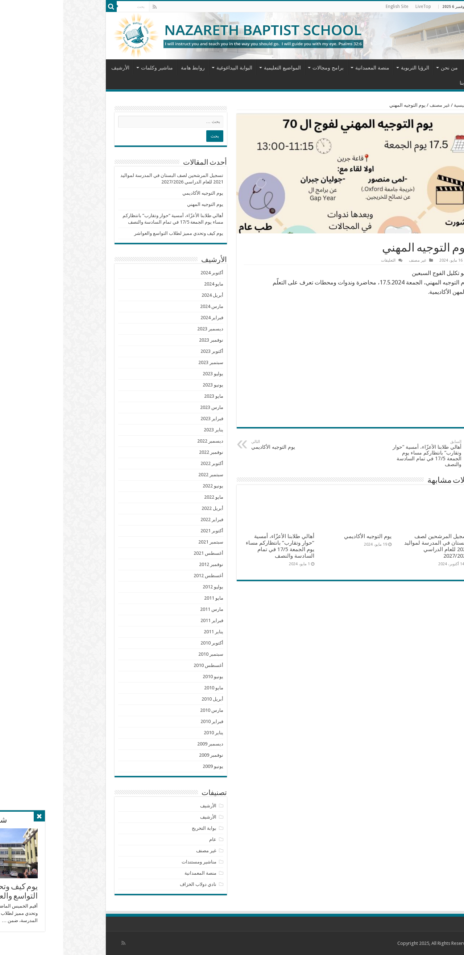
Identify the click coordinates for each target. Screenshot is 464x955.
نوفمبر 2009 (148, 755)
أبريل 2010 (149, 699)
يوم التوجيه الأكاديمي (225, 444)
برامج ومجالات (265, 68)
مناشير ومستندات (136, 862)
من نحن (386, 68)
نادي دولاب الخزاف (135, 884)
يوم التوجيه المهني (142, 204)
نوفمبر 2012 (148, 564)
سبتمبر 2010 (147, 654)
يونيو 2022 (150, 486)
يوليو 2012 (150, 587)
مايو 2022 (150, 497)
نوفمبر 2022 (148, 452)
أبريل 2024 (149, 295)
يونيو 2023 (150, 385)
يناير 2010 (150, 732)
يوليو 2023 (150, 373)
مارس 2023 (148, 407)
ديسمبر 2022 (147, 441)
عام (149, 839)
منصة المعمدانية (309, 68)
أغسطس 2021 (145, 553)
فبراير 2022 (148, 519)
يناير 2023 (150, 429)
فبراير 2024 (148, 317)
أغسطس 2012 (145, 575)
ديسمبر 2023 (147, 328)
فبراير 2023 (148, 418)
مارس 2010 (148, 710)
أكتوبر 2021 (148, 530)
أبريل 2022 (149, 508)
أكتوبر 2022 (148, 463)
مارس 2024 (148, 306)
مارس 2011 (148, 609)
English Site (334, 6)
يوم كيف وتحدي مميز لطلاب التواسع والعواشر (115, 233)
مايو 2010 (150, 687)
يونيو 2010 (150, 676)
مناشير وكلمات (94, 68)
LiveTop (360, 6)
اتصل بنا (405, 83)
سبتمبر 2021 (147, 542)
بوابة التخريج (141, 828)
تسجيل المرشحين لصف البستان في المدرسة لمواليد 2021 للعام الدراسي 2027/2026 (373, 546)
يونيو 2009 (150, 766)
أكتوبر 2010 (148, 643)
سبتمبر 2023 (147, 362)
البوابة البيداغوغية (171, 68)
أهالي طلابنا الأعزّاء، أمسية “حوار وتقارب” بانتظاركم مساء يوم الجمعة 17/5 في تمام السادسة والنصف (361, 453)
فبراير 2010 (148, 721)
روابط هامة (130, 68)
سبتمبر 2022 (147, 474)
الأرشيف (57, 68)
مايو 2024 (150, 284)
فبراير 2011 (148, 620)
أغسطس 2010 (145, 665)
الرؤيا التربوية (352, 68)
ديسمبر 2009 (147, 744)
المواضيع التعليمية (219, 68)
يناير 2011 (150, 631)
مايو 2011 (150, 598)
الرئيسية (408, 67)
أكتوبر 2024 (148, 272)
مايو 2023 (150, 396)
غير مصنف (376, 105)
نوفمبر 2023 (148, 340)
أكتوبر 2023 (148, 351)
